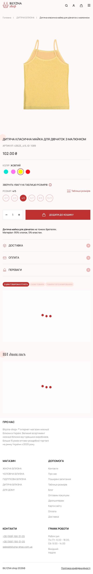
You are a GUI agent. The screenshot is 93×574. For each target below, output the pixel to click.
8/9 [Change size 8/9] (40, 198)
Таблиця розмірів (78, 191)
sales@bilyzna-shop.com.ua (17, 546)
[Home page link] (12, 5)
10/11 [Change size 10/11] (49, 198)
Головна (7, 17)
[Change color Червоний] (28, 171)
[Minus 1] (19, 214)
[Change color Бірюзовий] (6, 171)
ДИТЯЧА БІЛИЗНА (25, 17)
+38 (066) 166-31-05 (14, 541)
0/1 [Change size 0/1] (6, 198)
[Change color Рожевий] (13, 171)
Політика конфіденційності (75, 568)
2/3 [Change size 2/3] (14, 198)
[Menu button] (89, 5)
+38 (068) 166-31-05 (14, 536)
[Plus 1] (6, 214)
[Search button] (66, 5)
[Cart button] (81, 5)
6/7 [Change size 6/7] (32, 198)
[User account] (74, 5)
